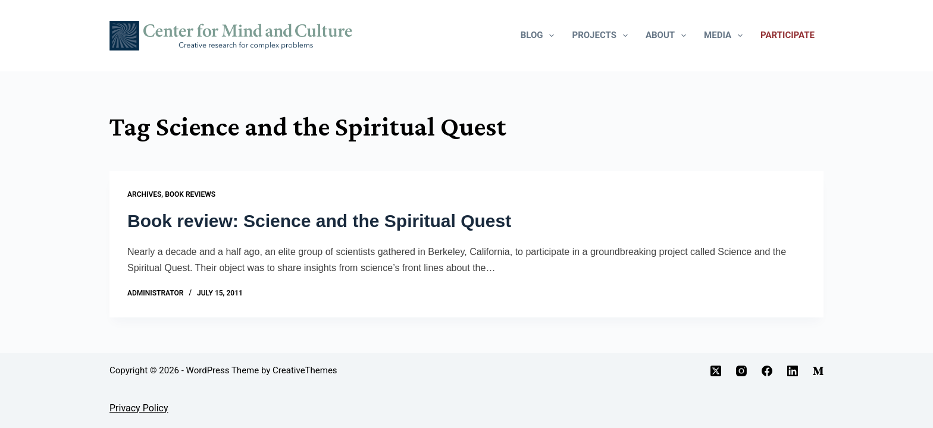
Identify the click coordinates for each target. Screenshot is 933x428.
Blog (540, 36)
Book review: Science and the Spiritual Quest (319, 221)
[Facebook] (767, 371)
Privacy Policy (138, 408)
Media (725, 36)
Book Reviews (190, 194)
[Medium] (818, 371)
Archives (144, 194)
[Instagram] (741, 371)
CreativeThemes (305, 370)
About (668, 36)
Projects (602, 36)
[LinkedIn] (792, 371)
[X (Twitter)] (715, 371)
